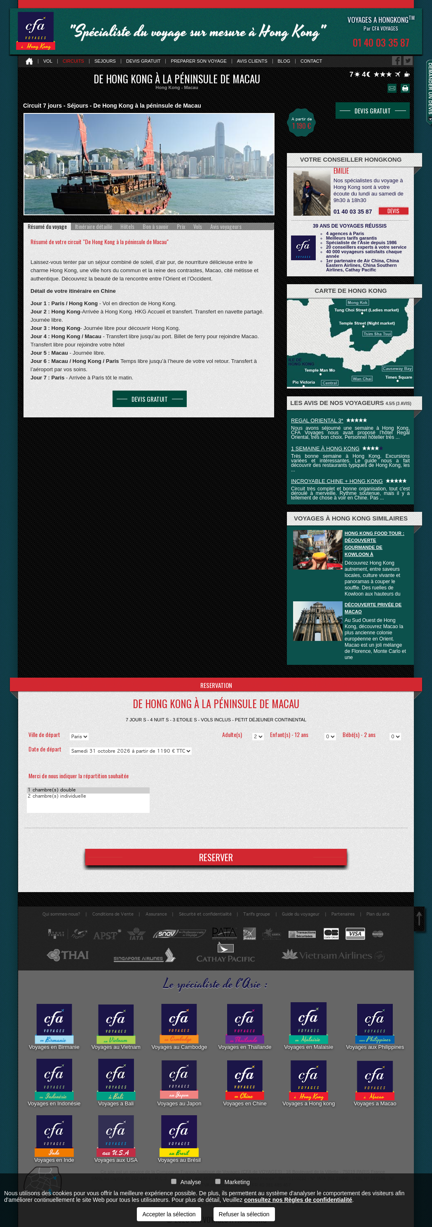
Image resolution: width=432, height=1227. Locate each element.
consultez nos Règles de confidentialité (298, 1199)
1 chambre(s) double (88, 790)
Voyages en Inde (54, 1139)
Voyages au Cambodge (179, 1026)
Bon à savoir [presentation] (156, 226)
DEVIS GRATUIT (149, 399)
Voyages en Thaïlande (244, 1026)
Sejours (105, 61)
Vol (47, 61)
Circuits (73, 61)
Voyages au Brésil (179, 1139)
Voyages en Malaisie (308, 1026)
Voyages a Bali (116, 1083)
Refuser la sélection (244, 1214)
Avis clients (252, 61)
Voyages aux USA (116, 1139)
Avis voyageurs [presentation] (226, 226)
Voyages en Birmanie (54, 1026)
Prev (27, 165)
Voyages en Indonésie (54, 1083)
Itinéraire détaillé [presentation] (93, 226)
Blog (284, 61)
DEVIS (393, 211)
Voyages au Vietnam (116, 1026)
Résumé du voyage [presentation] (47, 226)
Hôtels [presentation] (127, 226)
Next (270, 165)
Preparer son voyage (198, 61)
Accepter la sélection (168, 1214)
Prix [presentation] (181, 226)
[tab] (47, 226)
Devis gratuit (143, 61)
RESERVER (216, 857)
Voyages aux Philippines (375, 1026)
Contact (311, 61)
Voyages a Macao (375, 1083)
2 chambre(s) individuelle (88, 797)
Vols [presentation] (197, 226)
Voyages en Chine (245, 1083)
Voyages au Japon (179, 1083)
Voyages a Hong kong (308, 1083)
